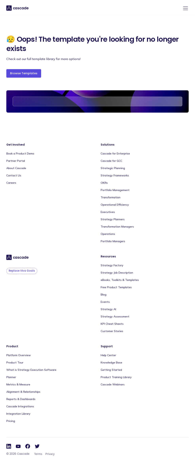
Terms (38, 454)
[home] (17, 8)
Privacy (50, 454)
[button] (185, 8)
